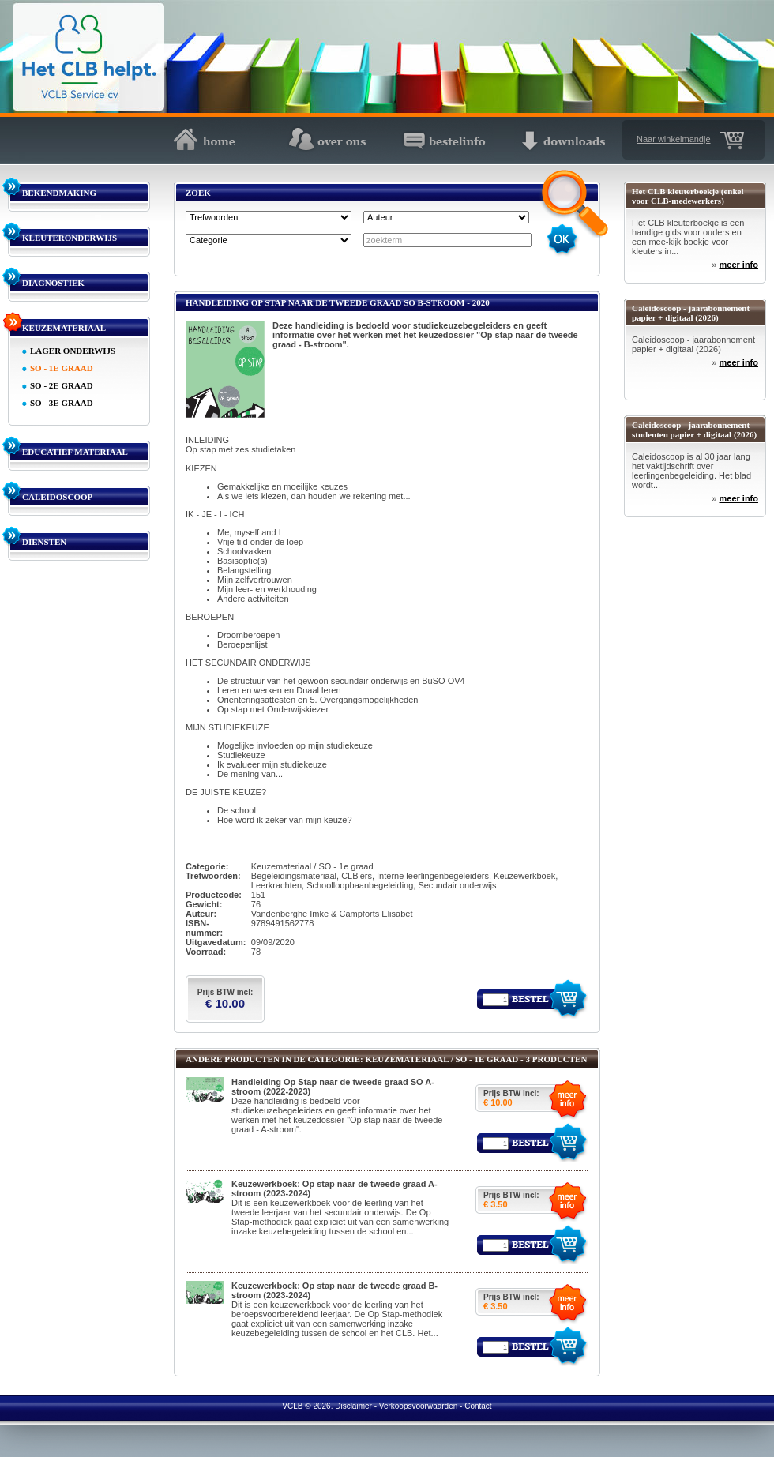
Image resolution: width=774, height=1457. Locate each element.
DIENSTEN (44, 541)
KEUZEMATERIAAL (64, 327)
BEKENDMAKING (59, 192)
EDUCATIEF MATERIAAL (75, 451)
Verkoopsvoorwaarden (418, 1406)
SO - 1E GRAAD (61, 368)
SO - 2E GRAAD (61, 385)
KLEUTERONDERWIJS (69, 237)
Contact (477, 1406)
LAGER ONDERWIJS (72, 350)
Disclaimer (353, 1406)
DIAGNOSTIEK (53, 282)
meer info (738, 264)
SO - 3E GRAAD (61, 402)
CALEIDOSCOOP (57, 496)
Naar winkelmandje (674, 139)
